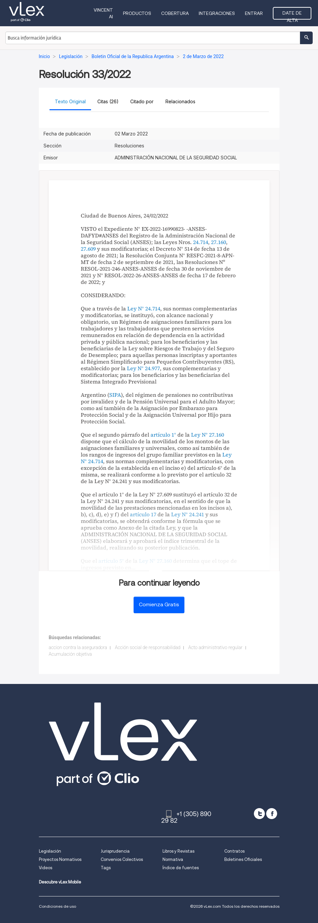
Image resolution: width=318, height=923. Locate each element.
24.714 (200, 242)
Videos (45, 867)
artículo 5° (111, 560)
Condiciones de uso (57, 906)
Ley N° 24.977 (143, 368)
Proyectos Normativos (60, 859)
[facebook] (271, 813)
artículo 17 (143, 514)
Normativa (172, 859)
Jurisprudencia (115, 851)
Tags (106, 867)
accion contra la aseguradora (78, 647)
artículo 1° (163, 434)
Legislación (50, 851)
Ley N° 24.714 (143, 308)
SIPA (115, 394)
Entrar (254, 13)
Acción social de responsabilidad (147, 647)
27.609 (88, 248)
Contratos (234, 851)
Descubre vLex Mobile (60, 882)
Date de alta (292, 15)
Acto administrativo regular (215, 647)
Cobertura (175, 13)
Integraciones (217, 13)
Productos (137, 13)
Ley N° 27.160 (207, 434)
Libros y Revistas (178, 851)
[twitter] (259, 813)
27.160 (218, 242)
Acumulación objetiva (70, 654)
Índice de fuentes (180, 867)
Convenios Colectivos (122, 859)
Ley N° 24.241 (187, 514)
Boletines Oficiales (243, 859)
